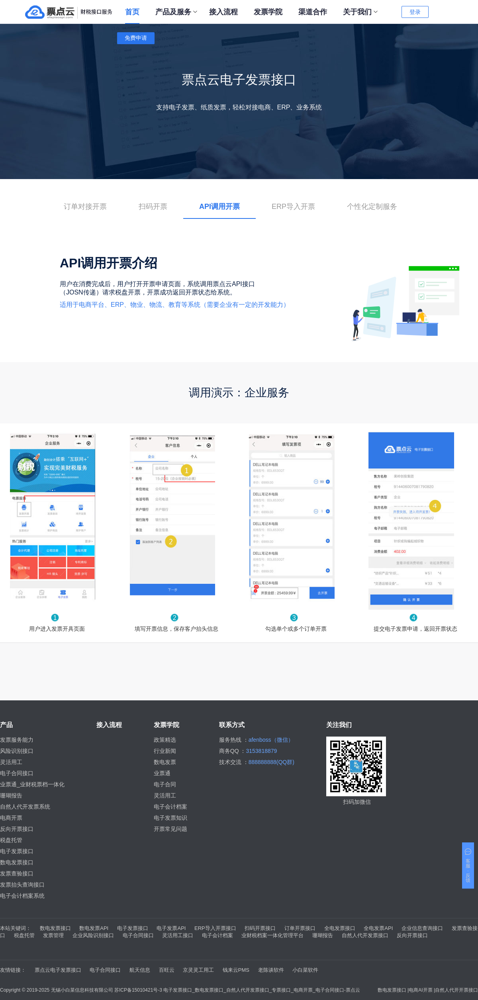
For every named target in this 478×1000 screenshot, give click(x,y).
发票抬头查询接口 (22, 884)
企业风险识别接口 (93, 935)
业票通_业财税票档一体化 (32, 784)
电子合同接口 (16, 773)
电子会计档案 (170, 806)
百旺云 (166, 970)
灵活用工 (11, 762)
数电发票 (165, 762)
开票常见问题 (170, 829)
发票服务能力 (16, 740)
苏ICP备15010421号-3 (138, 990)
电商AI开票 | (422, 990)
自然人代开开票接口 (456, 990)
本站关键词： (15, 928)
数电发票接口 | (393, 990)
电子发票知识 (170, 818)
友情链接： (13, 970)
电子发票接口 (16, 851)
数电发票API (93, 928)
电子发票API (171, 928)
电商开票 (11, 818)
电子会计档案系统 (22, 896)
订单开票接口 (299, 928)
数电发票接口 (16, 862)
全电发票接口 (339, 928)
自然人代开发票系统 (25, 806)
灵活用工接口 (177, 935)
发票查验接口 (16, 873)
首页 (132, 12)
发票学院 (268, 12)
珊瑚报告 (11, 795)
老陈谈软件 (271, 970)
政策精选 (165, 740)
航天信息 (139, 970)
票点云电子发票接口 (58, 970)
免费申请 (136, 38)
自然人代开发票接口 (365, 935)
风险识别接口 (16, 751)
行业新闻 (165, 751)
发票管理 (53, 935)
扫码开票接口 (260, 928)
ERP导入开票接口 (215, 928)
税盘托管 (11, 840)
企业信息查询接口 (422, 928)
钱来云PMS (236, 970)
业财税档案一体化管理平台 (272, 935)
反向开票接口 (16, 829)
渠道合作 (312, 12)
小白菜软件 (305, 970)
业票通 (162, 773)
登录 (415, 12)
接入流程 (223, 12)
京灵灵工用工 (198, 970)
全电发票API (378, 928)
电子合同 (165, 784)
